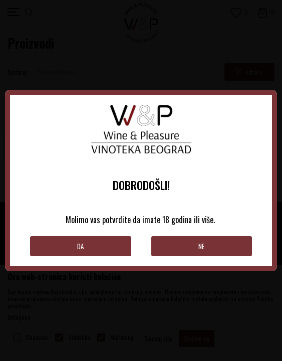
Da (80, 246)
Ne (201, 246)
